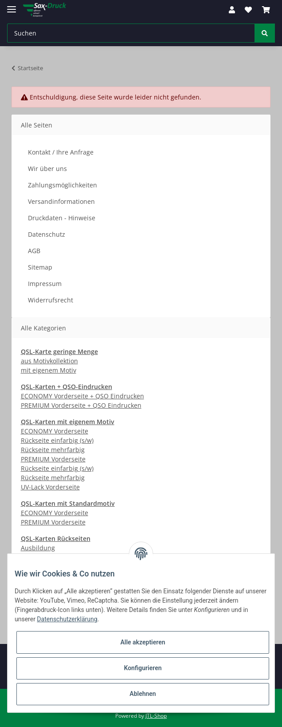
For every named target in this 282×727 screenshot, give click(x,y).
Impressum (45, 283)
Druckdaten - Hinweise (61, 218)
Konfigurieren (142, 667)
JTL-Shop (156, 715)
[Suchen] (131, 33)
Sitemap (40, 267)
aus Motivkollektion (49, 361)
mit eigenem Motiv (48, 370)
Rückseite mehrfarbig (53, 449)
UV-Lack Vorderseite (50, 487)
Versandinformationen (61, 201)
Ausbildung (38, 548)
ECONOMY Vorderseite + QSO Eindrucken (82, 396)
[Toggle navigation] (11, 5)
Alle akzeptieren (142, 642)
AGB (34, 250)
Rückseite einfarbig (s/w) (57, 440)
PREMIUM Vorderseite (53, 459)
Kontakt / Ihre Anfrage (61, 152)
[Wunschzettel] (248, 10)
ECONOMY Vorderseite (54, 431)
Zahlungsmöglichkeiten (62, 185)
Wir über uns (47, 168)
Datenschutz (46, 234)
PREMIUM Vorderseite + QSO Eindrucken (81, 405)
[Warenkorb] (266, 10)
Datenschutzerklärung (67, 619)
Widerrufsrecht (50, 300)
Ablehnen (142, 693)
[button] (232, 10)
